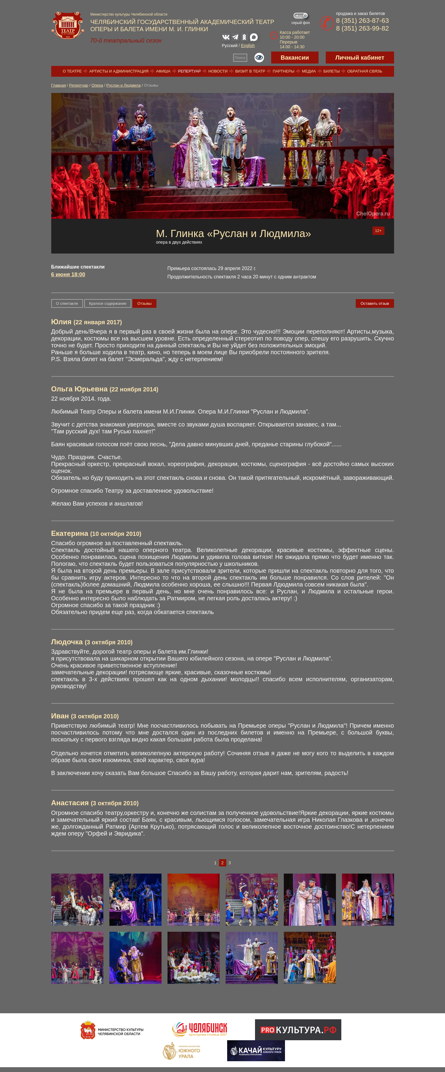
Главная (58, 85)
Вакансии (295, 57)
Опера (97, 85)
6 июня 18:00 (68, 275)
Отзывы (144, 303)
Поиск (240, 57)
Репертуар (189, 71)
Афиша (163, 71)
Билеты (331, 71)
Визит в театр (250, 71)
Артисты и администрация (119, 71)
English (248, 45)
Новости (218, 71)
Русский (230, 45)
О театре (72, 71)
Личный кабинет (359, 57)
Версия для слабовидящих (259, 57)
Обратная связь (364, 71)
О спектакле (67, 303)
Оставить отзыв (374, 303)
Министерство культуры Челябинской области (129, 14)
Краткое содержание (107, 303)
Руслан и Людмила (123, 85)
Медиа (309, 71)
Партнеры (283, 71)
